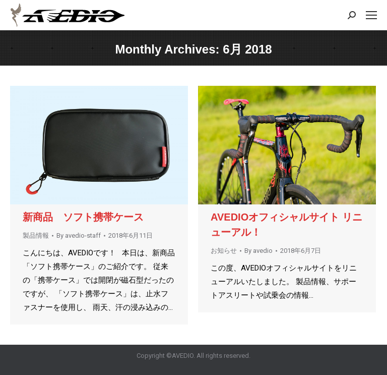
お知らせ (224, 250)
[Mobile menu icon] (371, 15)
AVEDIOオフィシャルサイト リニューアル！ (286, 224)
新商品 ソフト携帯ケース (88, 217)
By (78, 235)
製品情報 (36, 235)
